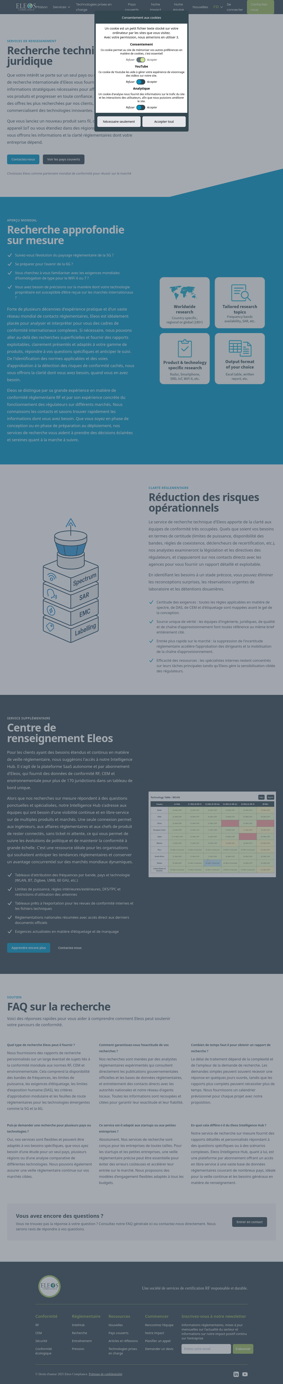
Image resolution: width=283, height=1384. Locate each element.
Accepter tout (164, 121)
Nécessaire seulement (119, 121)
